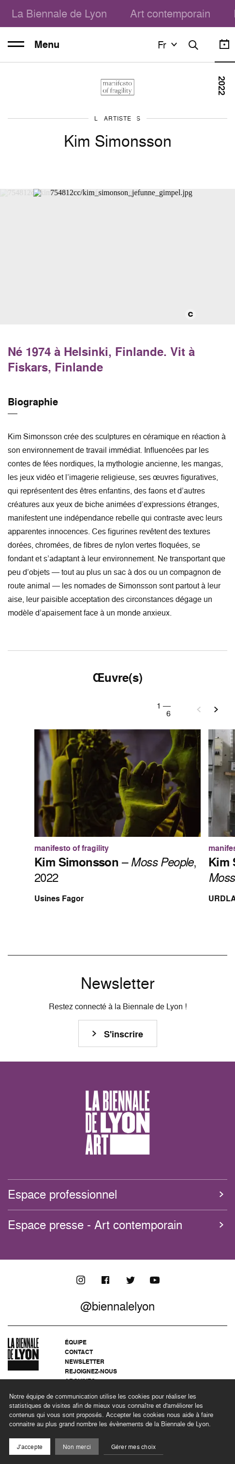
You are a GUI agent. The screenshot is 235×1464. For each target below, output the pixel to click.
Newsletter (84, 1361)
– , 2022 (115, 869)
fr (169, 44)
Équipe (76, 1342)
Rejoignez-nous (91, 1371)
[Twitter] (130, 1280)
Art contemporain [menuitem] (170, 13)
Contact (79, 1352)
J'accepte (30, 1447)
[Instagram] (80, 1280)
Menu (33, 44)
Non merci (77, 1447)
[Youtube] (154, 1280)
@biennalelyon (117, 1306)
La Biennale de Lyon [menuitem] (59, 13)
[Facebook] (105, 1280)
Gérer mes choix (133, 1447)
